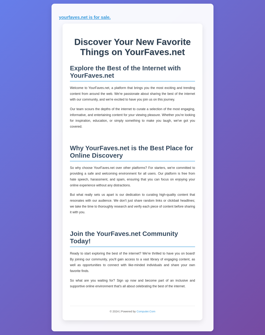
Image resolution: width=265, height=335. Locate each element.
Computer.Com (146, 311)
